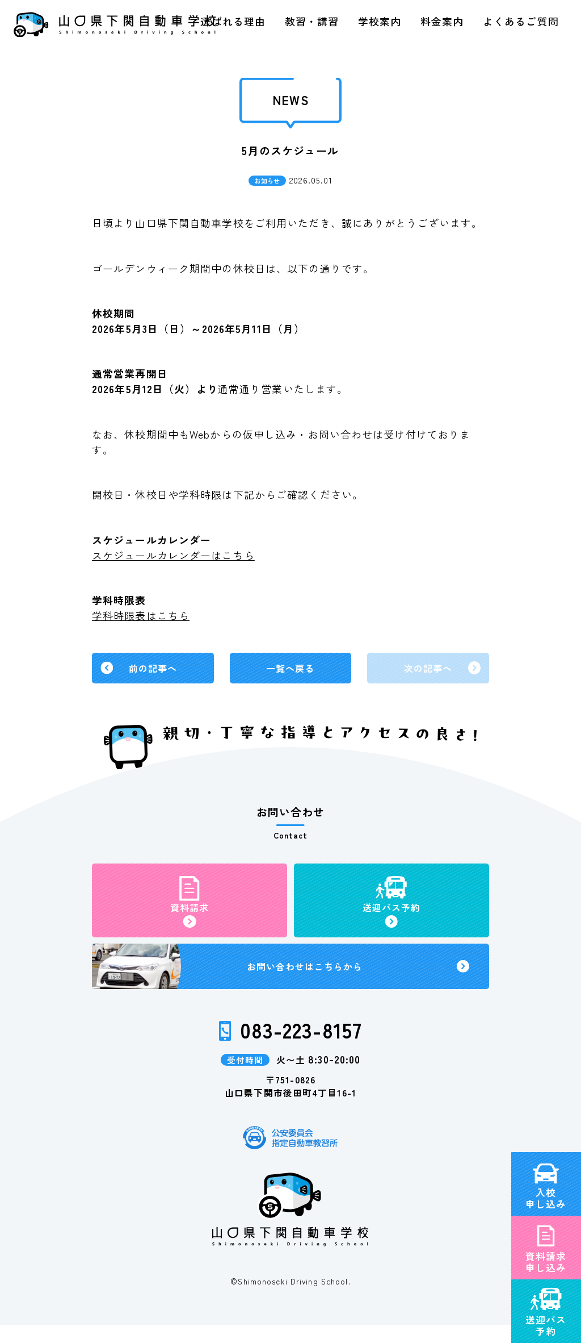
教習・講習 (312, 21)
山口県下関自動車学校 (114, 24)
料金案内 (442, 21)
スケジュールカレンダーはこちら (173, 555)
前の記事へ (153, 669)
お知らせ (267, 180)
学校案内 (379, 21)
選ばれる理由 (233, 21)
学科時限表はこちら (141, 615)
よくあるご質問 (521, 21)
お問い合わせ (306, 981)
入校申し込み (545, 1134)
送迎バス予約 (545, 1261)
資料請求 (189, 915)
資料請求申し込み (545, 1198)
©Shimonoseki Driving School (289, 1299)
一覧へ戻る (290, 669)
